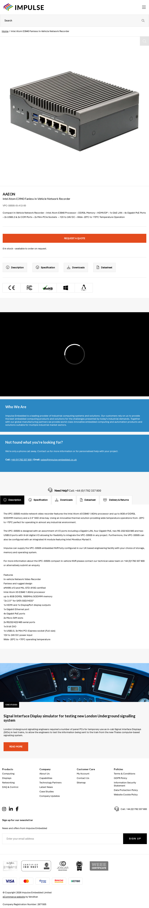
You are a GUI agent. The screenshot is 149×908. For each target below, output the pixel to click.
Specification (45, 267)
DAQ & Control (10, 787)
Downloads (76, 267)
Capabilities (45, 778)
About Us (44, 773)
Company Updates (49, 796)
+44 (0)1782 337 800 (21, 459)
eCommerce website (14, 896)
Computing (8, 773)
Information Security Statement (125, 784)
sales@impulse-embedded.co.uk (59, 459)
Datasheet (104, 267)
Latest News (46, 787)
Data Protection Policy (126, 790)
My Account (83, 773)
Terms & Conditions (124, 773)
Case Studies (46, 791)
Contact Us (83, 778)
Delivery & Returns (116, 500)
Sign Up (135, 838)
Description (15, 267)
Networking (8, 782)
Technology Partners (50, 782)
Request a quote (74, 238)
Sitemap (81, 782)
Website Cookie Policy (126, 794)
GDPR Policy (120, 778)
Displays (6, 778)
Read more (15, 746)
